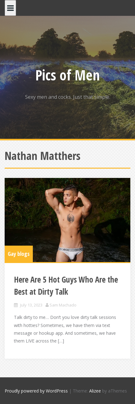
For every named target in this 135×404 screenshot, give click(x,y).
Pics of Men (67, 74)
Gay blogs (19, 253)
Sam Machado (63, 305)
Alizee (95, 391)
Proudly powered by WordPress (36, 391)
